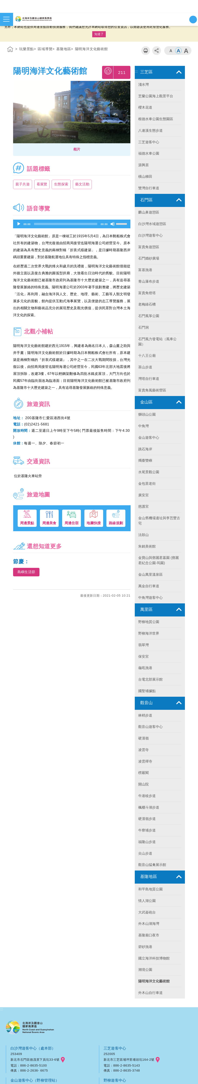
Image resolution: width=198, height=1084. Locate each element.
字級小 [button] (170, 50)
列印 (145, 50)
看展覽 (42, 184)
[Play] (19, 224)
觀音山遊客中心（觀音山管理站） (133, 989)
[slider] (65, 224)
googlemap (63, 936)
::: (1, 41)
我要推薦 (108, 72)
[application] (71, 224)
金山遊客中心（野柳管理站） (35, 957)
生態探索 (62, 184)
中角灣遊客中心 (24, 1021)
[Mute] (112, 224)
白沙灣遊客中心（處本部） (33, 925)
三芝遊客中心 (115, 925)
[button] (71, 149)
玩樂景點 (26, 49)
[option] (71, 113)
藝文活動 (84, 184)
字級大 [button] (186, 50)
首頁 (10, 50)
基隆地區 (63, 49)
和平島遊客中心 (24, 989)
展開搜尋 (193, 19)
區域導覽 (45, 49)
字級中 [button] (178, 50)
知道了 (99, 34)
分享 (156, 50)
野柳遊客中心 (115, 957)
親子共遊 (22, 184)
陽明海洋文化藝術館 (91, 49)
